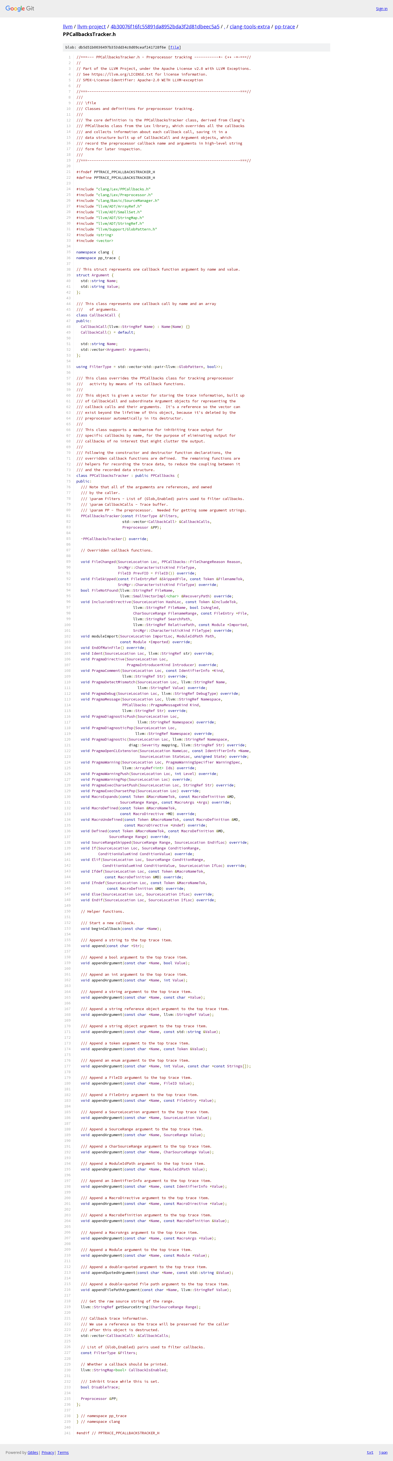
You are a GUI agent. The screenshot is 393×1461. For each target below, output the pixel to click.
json (383, 1452)
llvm (68, 26)
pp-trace (285, 26)
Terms (63, 1452)
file (174, 47)
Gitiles (33, 1452)
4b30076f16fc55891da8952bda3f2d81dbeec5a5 (165, 26)
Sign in (382, 8)
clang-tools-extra (250, 26)
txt (370, 1452)
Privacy (47, 1452)
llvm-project (91, 26)
